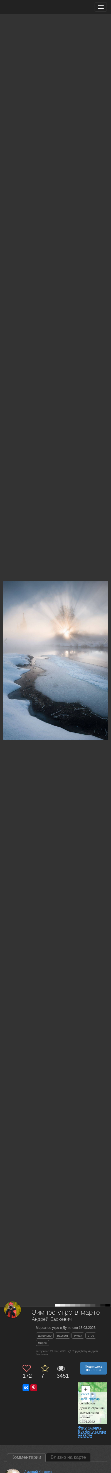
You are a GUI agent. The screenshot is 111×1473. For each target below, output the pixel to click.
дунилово (45, 1335)
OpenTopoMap (90, 1399)
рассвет (62, 1335)
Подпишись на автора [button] (94, 1368)
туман (78, 1335)
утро (91, 1335)
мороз (42, 1342)
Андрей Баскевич (52, 1319)
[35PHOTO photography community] (26, 7)
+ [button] (86, 1390)
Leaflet (84, 1394)
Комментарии (26, 1457)
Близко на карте (68, 1457)
